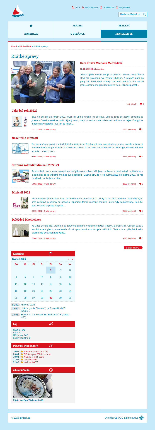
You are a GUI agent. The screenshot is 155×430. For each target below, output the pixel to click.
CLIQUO (118, 417)
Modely (77, 25)
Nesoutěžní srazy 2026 (36, 351)
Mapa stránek (90, 7)
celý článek (131, 104)
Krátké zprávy (98, 69)
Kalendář (18, 253)
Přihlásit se (107, 7)
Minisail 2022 (21, 192)
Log (15, 324)
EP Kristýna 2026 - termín (37, 354)
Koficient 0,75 (31, 362)
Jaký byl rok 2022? (24, 111)
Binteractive (132, 417)
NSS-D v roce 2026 (34, 357)
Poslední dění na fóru (25, 345)
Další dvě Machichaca (26, 220)
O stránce (78, 33)
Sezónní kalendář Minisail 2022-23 (35, 165)
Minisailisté (124, 33)
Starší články (132, 247)
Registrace (123, 7)
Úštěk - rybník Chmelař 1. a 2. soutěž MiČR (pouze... (38, 309)
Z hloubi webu (21, 370)
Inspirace (31, 33)
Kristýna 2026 (23, 304)
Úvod (14, 46)
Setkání (124, 25)
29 (51, 298)
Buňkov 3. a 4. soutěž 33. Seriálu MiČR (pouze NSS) (40, 316)
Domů (31, 25)
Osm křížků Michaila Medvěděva (101, 63)
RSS (76, 7)
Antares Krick (31, 359)
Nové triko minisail (25, 138)
